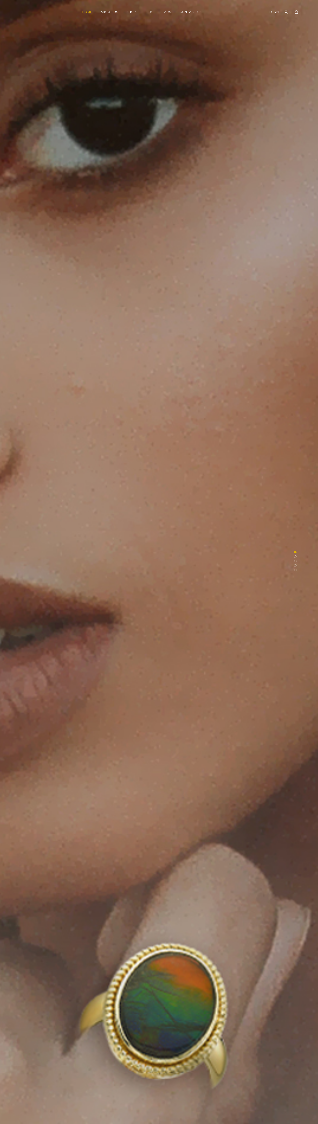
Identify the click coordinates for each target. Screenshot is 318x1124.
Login (274, 12)
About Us (109, 12)
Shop (131, 12)
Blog (149, 12)
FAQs (166, 12)
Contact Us (191, 12)
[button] (295, 552)
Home (87, 12)
